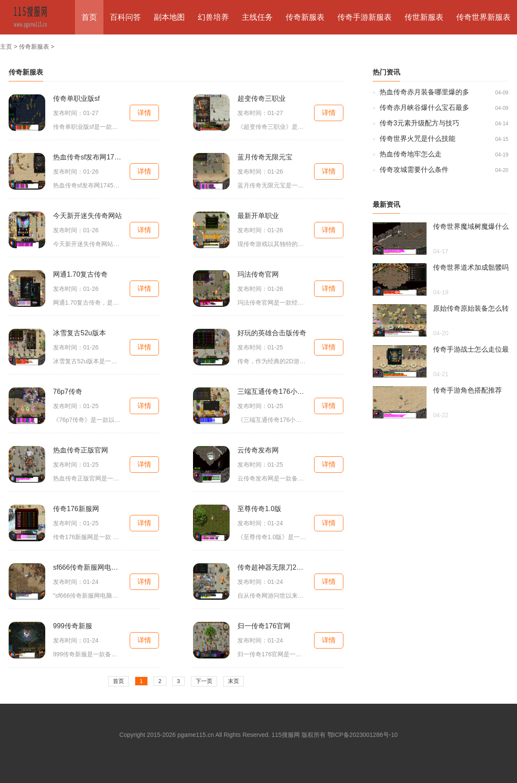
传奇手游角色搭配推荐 (467, 390)
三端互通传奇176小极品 (271, 391)
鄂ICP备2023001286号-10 (362, 734)
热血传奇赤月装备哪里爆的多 (424, 92)
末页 (233, 681)
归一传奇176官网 (263, 626)
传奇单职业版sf (76, 98)
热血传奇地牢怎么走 (411, 154)
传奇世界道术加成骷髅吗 (470, 267)
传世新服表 (424, 17)
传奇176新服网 (76, 508)
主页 (6, 46)
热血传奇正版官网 (80, 450)
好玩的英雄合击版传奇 (271, 333)
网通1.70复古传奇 (80, 274)
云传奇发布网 (258, 450)
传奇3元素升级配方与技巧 (419, 123)
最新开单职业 (258, 215)
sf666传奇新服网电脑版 (87, 567)
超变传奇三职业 (261, 98)
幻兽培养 (213, 17)
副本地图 (169, 17)
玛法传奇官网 (258, 274)
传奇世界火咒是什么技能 (417, 138)
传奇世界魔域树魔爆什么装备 (470, 226)
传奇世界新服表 (483, 17)
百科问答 (125, 17)
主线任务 (257, 17)
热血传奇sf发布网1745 (87, 157)
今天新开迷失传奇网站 (87, 215)
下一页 (204, 681)
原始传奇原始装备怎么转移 (470, 308)
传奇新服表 (305, 17)
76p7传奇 (67, 391)
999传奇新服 (72, 626)
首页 (89, 17)
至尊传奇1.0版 (259, 508)
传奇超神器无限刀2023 (271, 567)
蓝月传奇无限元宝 (265, 157)
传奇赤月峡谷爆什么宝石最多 (424, 107)
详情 (144, 112)
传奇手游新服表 (364, 17)
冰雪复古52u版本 (79, 333)
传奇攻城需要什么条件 (414, 169)
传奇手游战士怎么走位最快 (470, 349)
